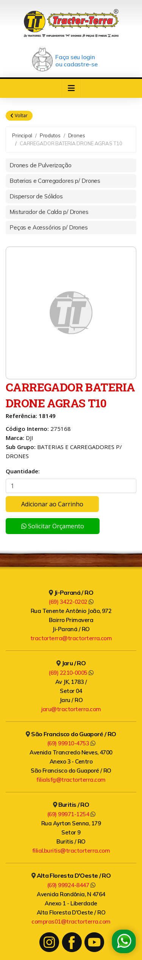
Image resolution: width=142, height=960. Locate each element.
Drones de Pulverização (40, 165)
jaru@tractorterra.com (71, 709)
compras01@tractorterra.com (70, 921)
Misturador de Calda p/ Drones (49, 211)
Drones (76, 135)
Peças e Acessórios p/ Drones (48, 227)
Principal (22, 135)
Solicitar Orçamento (52, 526)
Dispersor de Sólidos (36, 196)
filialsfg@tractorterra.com (70, 779)
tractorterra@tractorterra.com (71, 638)
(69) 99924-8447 (71, 885)
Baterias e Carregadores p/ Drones (54, 180)
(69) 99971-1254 (71, 814)
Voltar (19, 115)
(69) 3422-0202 (71, 601)
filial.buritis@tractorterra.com (71, 850)
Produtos (50, 135)
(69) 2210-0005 (71, 672)
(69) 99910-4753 (71, 743)
